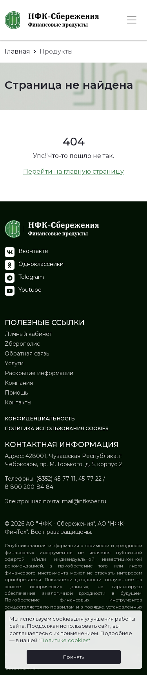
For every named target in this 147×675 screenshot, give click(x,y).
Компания (19, 382)
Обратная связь (27, 353)
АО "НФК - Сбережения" (59, 523)
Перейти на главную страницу (73, 171)
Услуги (14, 363)
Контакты (18, 402)
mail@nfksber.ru (84, 501)
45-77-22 (90, 478)
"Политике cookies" (64, 640)
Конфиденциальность (40, 419)
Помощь (16, 392)
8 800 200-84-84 (29, 486)
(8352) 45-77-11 (56, 478)
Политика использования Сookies (57, 428)
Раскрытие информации (39, 373)
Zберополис (22, 343)
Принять (73, 657)
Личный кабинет (28, 334)
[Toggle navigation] (131, 20)
